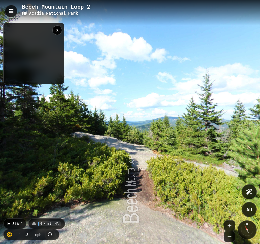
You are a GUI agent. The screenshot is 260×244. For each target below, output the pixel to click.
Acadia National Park (50, 13)
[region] (34, 53)
